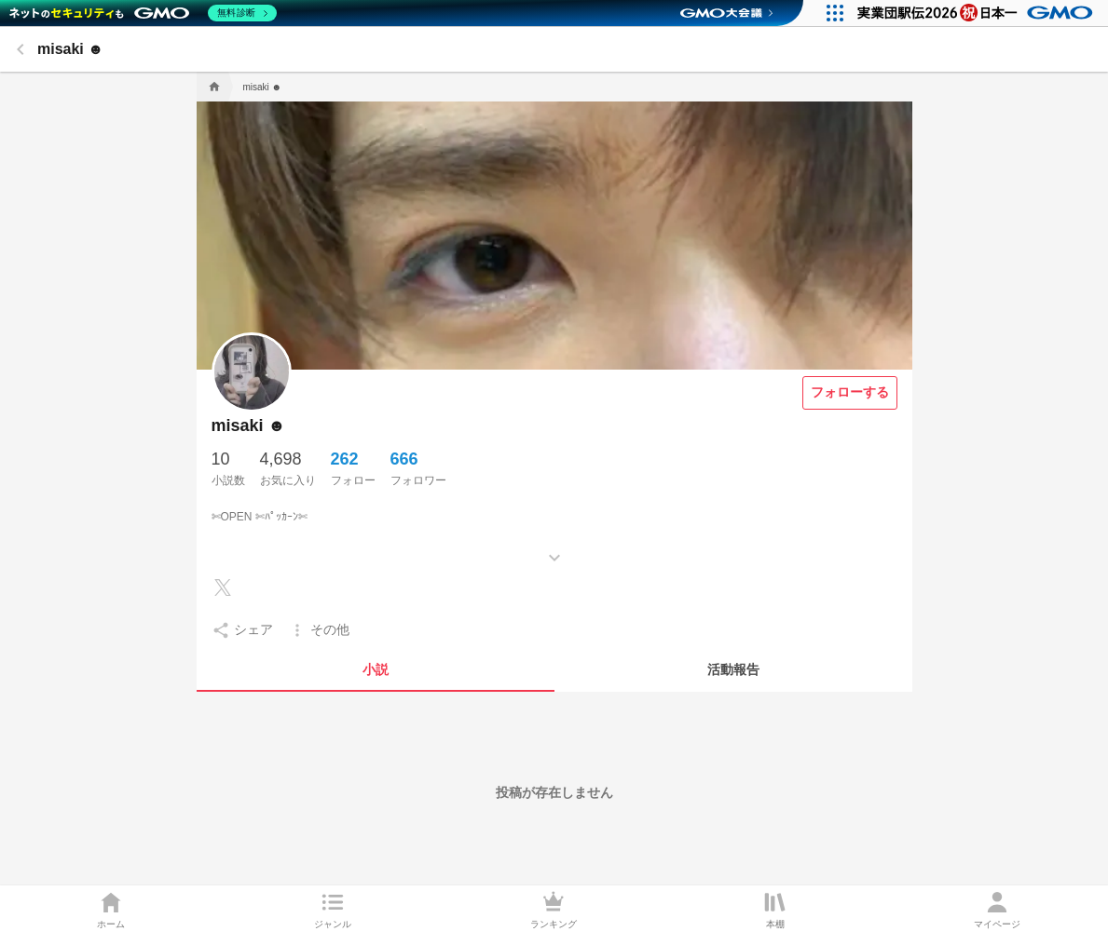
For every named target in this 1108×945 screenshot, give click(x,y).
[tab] (375, 669)
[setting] (242, 630)
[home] (212, 86)
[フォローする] (850, 393)
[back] (20, 49)
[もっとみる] (554, 544)
